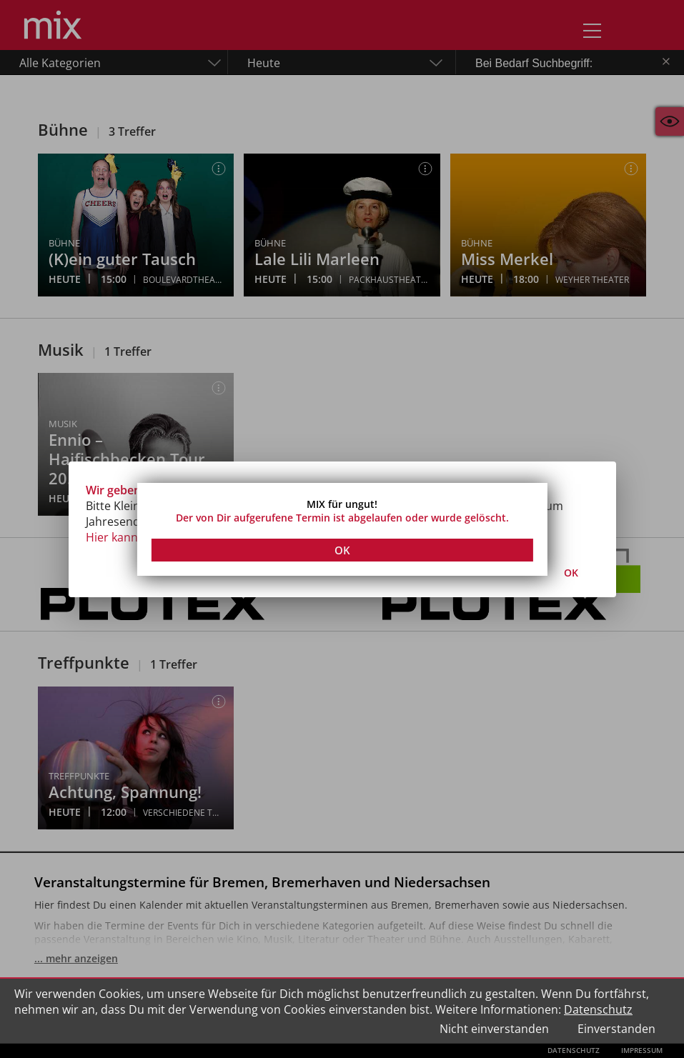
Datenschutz (598, 1009)
